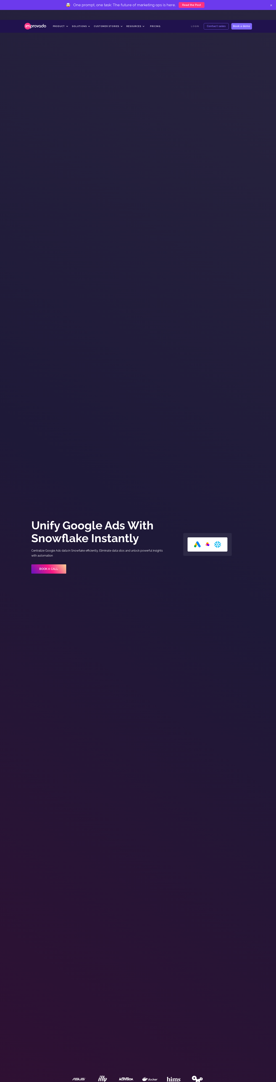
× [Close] (271, 5)
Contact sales (216, 26)
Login (195, 26)
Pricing (155, 26)
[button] (60, 26)
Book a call (48, 569)
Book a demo (241, 26)
